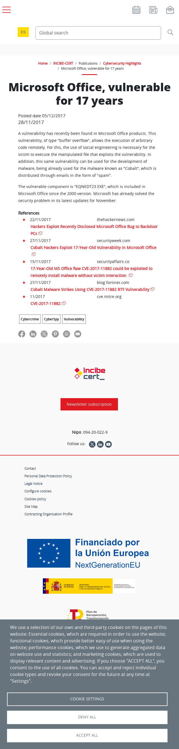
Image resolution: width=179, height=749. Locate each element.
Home (43, 63)
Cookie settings (87, 698)
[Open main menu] (5, 8)
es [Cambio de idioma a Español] (23, 32)
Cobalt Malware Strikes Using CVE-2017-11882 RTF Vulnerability (90, 289)
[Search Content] (98, 33)
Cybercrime (30, 319)
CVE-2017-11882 (46, 303)
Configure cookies (38, 491)
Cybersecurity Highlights (122, 63)
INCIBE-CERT (63, 63)
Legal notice (33, 483)
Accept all (87, 735)
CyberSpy (51, 319)
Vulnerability (74, 319)
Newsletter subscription (89, 404)
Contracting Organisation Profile (48, 514)
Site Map (31, 506)
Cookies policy (35, 499)
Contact (30, 468)
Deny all (87, 717)
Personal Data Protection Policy (48, 476)
